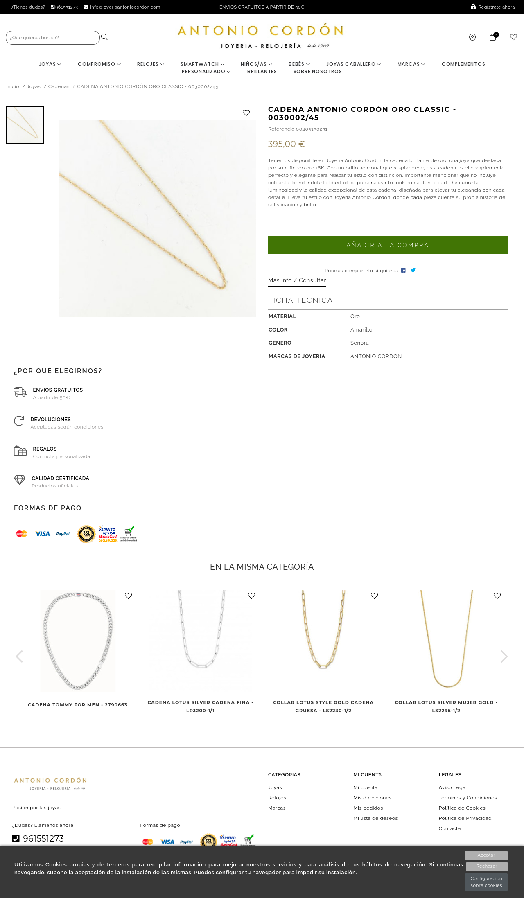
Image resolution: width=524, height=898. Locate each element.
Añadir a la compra (387, 246)
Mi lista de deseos (375, 819)
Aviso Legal (453, 788)
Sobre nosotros (318, 72)
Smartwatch (203, 65)
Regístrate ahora (493, 7)
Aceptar (486, 855)
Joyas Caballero (353, 65)
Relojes (150, 65)
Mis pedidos (368, 809)
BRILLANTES (262, 72)
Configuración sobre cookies (486, 882)
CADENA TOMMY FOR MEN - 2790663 (78, 706)
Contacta (450, 830)
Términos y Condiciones (468, 798)
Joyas (50, 65)
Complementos (464, 65)
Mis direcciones (372, 798)
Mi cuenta (365, 788)
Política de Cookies (462, 809)
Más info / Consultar (297, 281)
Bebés (299, 65)
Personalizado (206, 72)
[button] (19, 657)
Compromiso (99, 65)
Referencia (281, 130)
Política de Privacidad (465, 819)
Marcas (411, 65)
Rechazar (486, 866)
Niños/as (256, 65)
